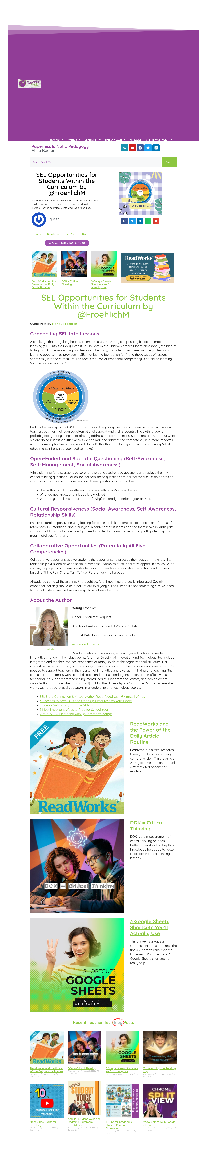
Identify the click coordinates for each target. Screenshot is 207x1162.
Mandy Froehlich (64, 324)
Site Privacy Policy (158, 139)
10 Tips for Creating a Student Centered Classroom (119, 1125)
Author (74, 139)
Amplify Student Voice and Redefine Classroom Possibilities (84, 1122)
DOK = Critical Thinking (69, 283)
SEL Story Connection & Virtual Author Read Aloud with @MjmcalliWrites (92, 697)
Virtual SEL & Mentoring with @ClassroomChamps (76, 714)
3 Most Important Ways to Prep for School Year (74, 710)
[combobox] (95, 162)
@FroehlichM (49, 649)
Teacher (57, 139)
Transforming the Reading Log (159, 1070)
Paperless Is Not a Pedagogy (60, 146)
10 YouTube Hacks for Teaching (43, 1123)
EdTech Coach (115, 139)
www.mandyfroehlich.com (90, 644)
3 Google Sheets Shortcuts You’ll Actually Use (101, 284)
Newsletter (53, 233)
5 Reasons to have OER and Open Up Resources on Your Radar (86, 701)
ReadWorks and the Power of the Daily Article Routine (44, 284)
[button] (124, 221)
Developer (93, 139)
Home (37, 233)
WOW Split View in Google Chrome (159, 1123)
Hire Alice (136, 139)
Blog (84, 233)
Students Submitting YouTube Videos (66, 705)
